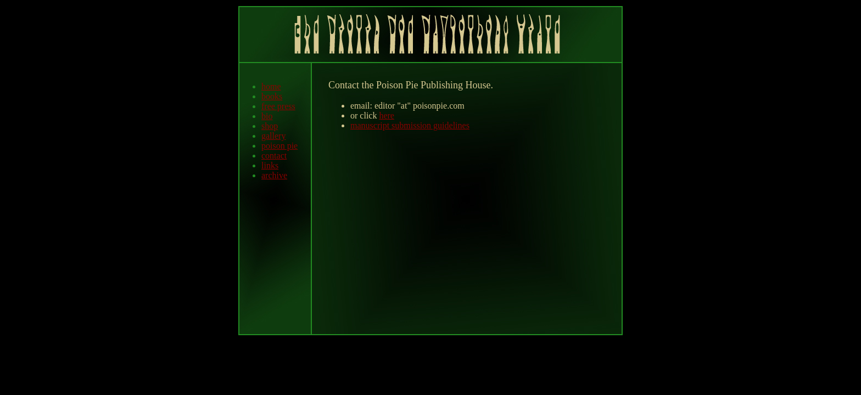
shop (269, 126)
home (271, 86)
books (271, 96)
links (269, 165)
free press (278, 106)
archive (274, 175)
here (386, 115)
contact (274, 155)
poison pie (279, 145)
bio (266, 116)
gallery (273, 135)
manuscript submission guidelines (409, 125)
